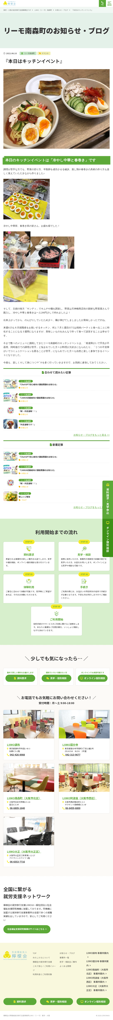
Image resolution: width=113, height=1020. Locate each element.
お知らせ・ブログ (61, 10)
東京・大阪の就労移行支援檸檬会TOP (17, 10)
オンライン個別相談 (93, 1001)
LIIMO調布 (13, 745)
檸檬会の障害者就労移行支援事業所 (26, 1015)
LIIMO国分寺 (70, 745)
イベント (45, 53)
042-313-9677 (72, 754)
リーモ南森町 (29, 53)
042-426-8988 (17, 754)
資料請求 (20, 1001)
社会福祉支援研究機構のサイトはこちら (25, 929)
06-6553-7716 (17, 861)
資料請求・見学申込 (108, 498)
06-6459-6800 (72, 808)
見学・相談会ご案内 (68, 961)
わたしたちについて (41, 957)
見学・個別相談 (56, 1001)
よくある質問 (65, 966)
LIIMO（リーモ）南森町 (43, 10)
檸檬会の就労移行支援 (42, 961)
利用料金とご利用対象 (42, 974)
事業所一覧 (64, 957)
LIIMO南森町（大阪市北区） (24, 798)
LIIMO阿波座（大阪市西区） (79, 798)
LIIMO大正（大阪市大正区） (24, 851)
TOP (34, 953)
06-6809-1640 (17, 808)
